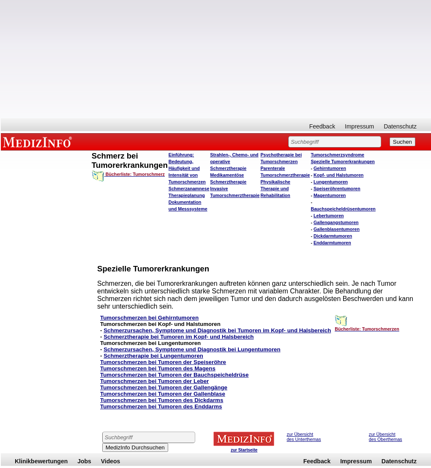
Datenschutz (400, 126)
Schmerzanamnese (189, 188)
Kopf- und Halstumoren (338, 175)
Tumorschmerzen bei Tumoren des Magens (158, 368)
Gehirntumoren (330, 168)
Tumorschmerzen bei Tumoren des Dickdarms (161, 400)
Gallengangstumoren (336, 222)
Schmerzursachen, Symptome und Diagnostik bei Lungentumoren (192, 349)
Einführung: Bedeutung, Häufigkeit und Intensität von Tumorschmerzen (187, 168)
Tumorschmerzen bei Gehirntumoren (149, 318)
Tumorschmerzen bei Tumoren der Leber (154, 381)
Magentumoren (330, 195)
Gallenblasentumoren (337, 229)
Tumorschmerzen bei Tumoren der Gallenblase (162, 394)
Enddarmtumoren (332, 242)
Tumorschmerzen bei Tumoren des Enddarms (161, 406)
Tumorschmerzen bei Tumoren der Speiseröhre (163, 362)
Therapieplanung (187, 195)
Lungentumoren (331, 181)
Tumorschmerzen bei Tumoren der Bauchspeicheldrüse (174, 375)
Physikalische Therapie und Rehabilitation (275, 188)
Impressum (359, 126)
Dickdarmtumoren (333, 235)
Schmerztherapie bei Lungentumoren (153, 356)
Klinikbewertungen (41, 461)
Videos (110, 461)
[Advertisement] (216, 59)
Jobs (84, 461)
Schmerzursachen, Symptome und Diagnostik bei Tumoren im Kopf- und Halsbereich (217, 330)
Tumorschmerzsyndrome (337, 154)
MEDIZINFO (39, 141)
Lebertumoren (329, 215)
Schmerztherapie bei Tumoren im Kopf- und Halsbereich (179, 337)
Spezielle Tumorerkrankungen (342, 161)
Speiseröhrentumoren (337, 188)
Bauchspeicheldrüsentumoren (343, 208)
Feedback (322, 126)
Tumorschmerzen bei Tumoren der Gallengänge (163, 387)
